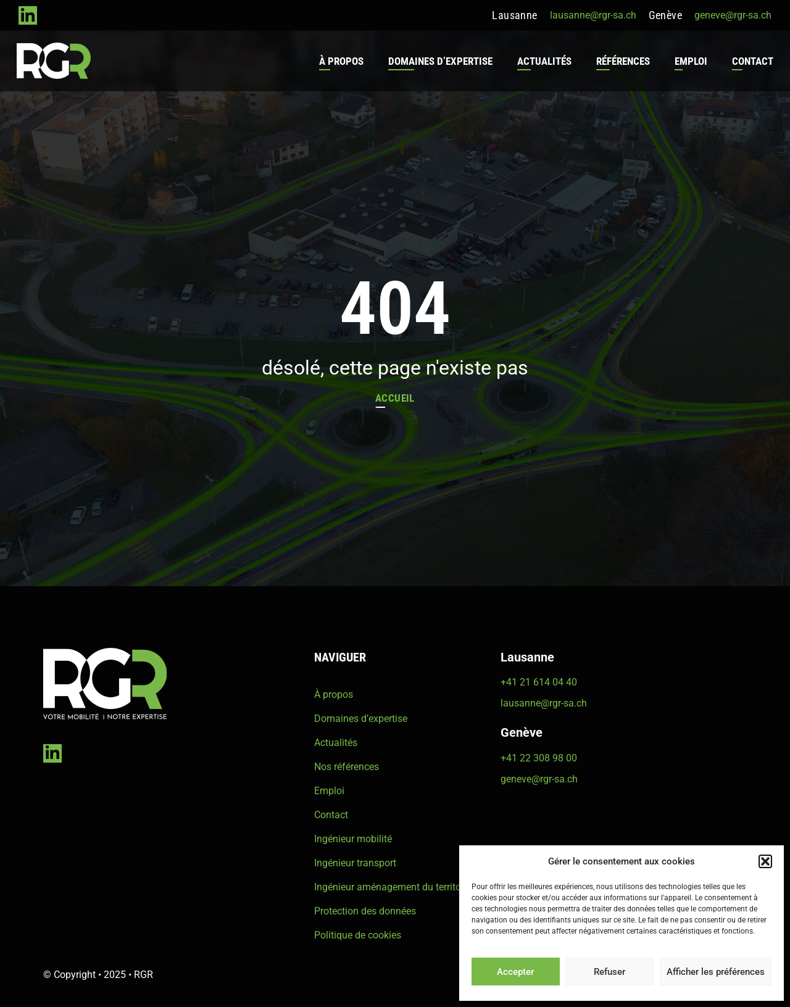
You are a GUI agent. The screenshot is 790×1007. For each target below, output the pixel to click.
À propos (339, 61)
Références (621, 61)
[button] (765, 861)
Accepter (515, 971)
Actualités (542, 61)
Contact (750, 61)
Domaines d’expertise (438, 61)
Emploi (689, 61)
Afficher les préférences (716, 971)
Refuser (609, 971)
